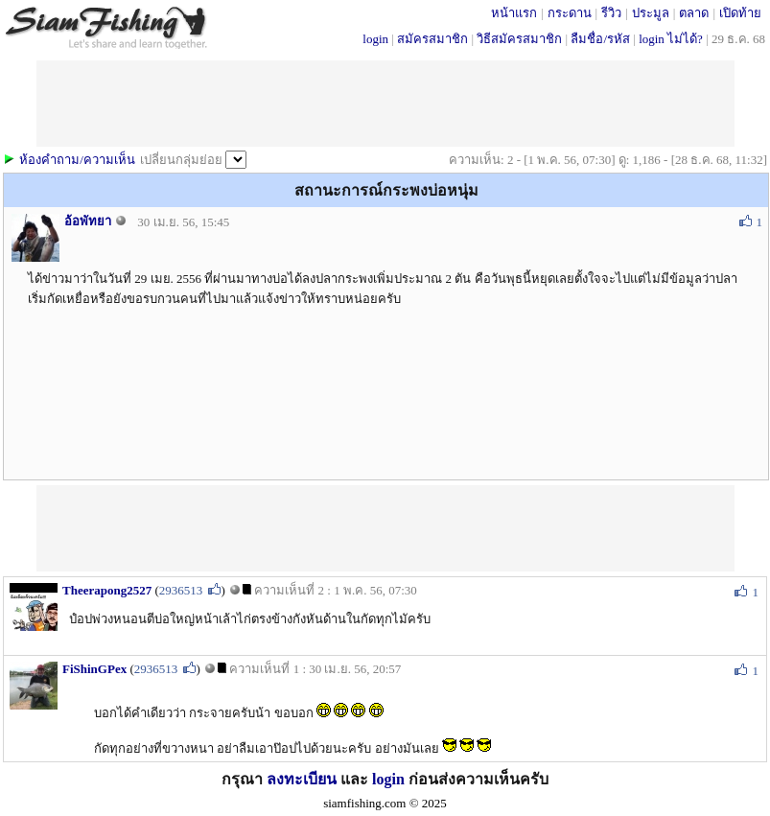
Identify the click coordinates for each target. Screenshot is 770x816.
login (375, 39)
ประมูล (650, 13)
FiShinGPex (94, 669)
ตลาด (694, 13)
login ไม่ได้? (671, 39)
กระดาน (570, 13)
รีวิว (611, 13)
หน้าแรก (514, 13)
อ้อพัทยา (87, 221)
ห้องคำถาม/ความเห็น (77, 159)
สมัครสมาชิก (432, 39)
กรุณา (244, 779)
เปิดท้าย (740, 13)
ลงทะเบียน (302, 779)
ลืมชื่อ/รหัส (600, 39)
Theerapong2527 (107, 590)
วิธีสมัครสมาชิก (519, 39)
